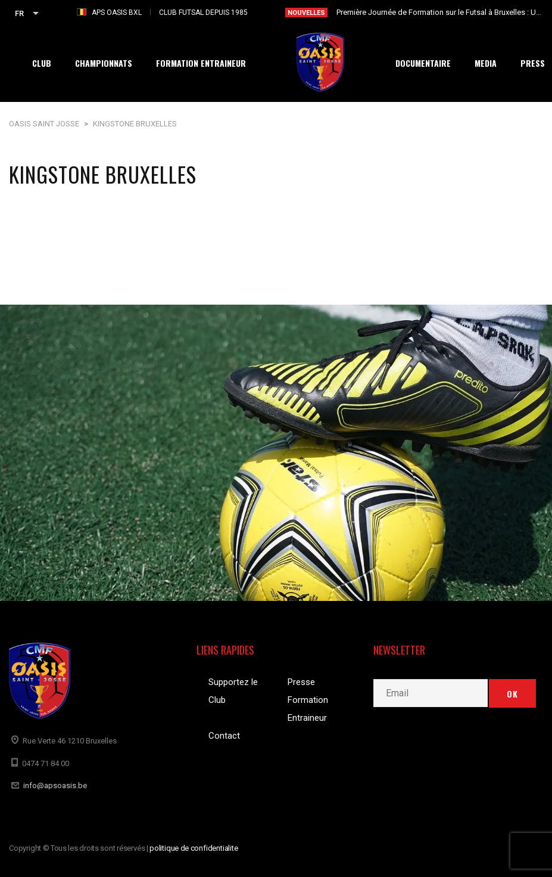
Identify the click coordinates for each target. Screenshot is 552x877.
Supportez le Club (233, 691)
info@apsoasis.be (55, 785)
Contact (224, 735)
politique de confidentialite (193, 848)
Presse (301, 682)
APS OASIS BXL (117, 12)
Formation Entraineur (308, 709)
